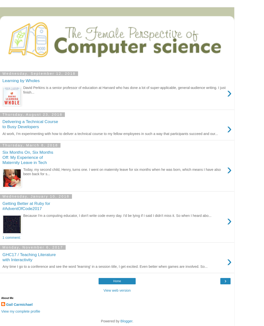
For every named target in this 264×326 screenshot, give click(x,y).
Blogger (126, 321)
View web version (117, 290)
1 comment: (11, 238)
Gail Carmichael (19, 305)
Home (117, 281)
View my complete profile (20, 311)
